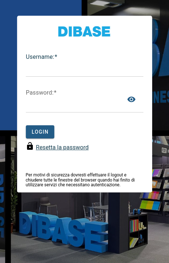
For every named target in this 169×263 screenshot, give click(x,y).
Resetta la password (62, 147)
